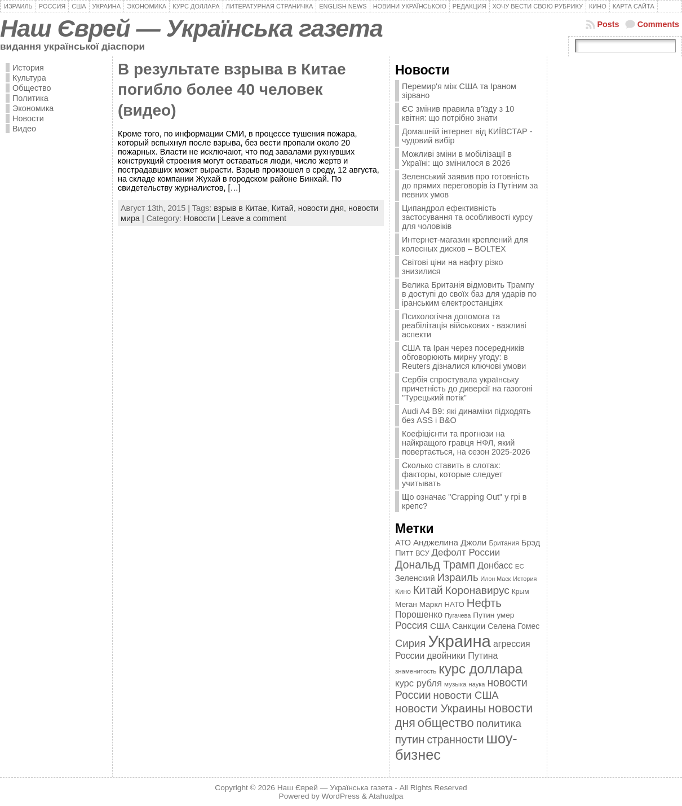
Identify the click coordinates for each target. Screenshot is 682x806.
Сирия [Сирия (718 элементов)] (410, 643)
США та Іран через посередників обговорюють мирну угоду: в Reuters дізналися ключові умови (464, 357)
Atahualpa (386, 796)
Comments (658, 24)
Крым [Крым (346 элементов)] (520, 592)
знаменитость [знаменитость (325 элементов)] (415, 671)
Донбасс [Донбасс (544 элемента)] (495, 565)
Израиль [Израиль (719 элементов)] (457, 577)
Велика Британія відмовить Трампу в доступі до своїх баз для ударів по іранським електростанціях (469, 293)
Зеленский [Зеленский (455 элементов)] (415, 578)
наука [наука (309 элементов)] (477, 684)
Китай (283, 208)
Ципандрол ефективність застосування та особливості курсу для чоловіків (467, 217)
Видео (24, 128)
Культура (29, 77)
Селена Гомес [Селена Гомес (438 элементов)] (513, 626)
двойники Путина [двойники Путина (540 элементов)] (462, 655)
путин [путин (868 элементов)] (409, 739)
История (28, 67)
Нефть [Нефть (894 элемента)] (484, 603)
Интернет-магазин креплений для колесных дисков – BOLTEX (465, 244)
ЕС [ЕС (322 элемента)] (519, 566)
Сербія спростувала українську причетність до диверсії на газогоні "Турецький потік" (467, 388)
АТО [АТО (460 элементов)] (403, 542)
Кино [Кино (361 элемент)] (403, 592)
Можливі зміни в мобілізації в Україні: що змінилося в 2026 (457, 158)
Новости (28, 118)
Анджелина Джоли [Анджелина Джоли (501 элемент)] (449, 542)
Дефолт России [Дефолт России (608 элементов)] (466, 552)
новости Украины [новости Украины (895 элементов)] (440, 708)
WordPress (341, 796)
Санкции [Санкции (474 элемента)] (468, 626)
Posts (608, 24)
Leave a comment (254, 218)
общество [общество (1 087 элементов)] (446, 723)
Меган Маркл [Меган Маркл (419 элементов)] (418, 604)
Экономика (33, 108)
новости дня (321, 208)
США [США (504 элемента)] (440, 626)
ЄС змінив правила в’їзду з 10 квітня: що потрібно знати (458, 113)
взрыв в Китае (240, 208)
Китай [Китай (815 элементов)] (428, 590)
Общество (31, 88)
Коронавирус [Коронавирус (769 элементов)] (477, 590)
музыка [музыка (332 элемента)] (455, 684)
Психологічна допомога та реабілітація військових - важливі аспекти (464, 325)
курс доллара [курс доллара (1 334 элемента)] (480, 668)
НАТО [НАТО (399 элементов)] (454, 604)
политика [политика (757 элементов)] (498, 723)
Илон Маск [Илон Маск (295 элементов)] (496, 578)
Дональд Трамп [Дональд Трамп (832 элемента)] (435, 564)
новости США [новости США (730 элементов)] (466, 695)
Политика (30, 98)
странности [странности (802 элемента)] (455, 740)
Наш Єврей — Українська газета (191, 28)
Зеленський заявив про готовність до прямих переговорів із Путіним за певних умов (470, 185)
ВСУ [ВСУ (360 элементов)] (422, 553)
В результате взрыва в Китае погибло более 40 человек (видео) (232, 89)
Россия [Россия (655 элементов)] (411, 625)
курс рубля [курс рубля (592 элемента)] (418, 683)
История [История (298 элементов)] (525, 578)
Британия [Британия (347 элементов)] (504, 543)
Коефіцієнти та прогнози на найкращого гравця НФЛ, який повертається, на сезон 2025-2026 (466, 442)
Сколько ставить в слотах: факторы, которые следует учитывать (452, 474)
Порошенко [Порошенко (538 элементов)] (418, 614)
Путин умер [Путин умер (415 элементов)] (493, 615)
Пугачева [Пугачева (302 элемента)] (458, 615)
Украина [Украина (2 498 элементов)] (459, 641)
